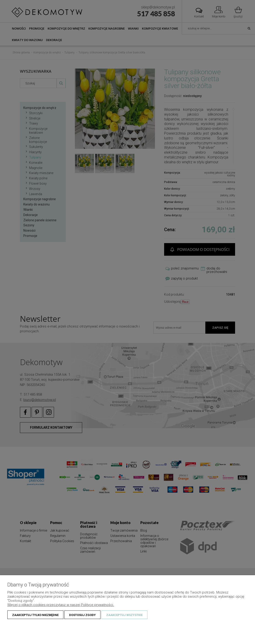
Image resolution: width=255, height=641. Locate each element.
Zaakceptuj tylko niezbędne (35, 615)
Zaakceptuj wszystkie (124, 615)
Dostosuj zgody (82, 615)
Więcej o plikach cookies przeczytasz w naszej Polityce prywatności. (60, 605)
